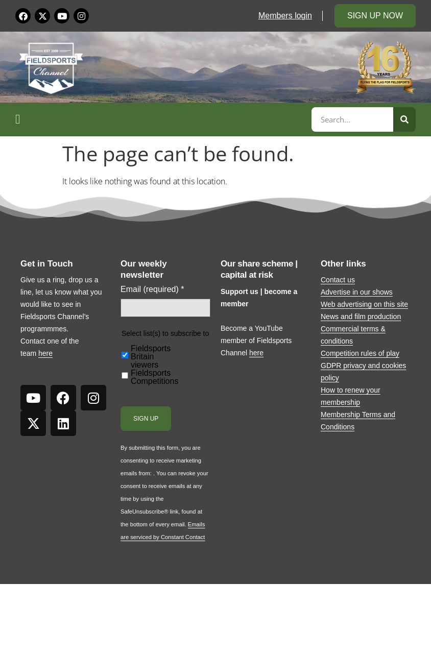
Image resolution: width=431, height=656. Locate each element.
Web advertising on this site (364, 304)
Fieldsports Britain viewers (151, 357)
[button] (161, 119)
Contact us (338, 280)
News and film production (361, 316)
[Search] (404, 119)
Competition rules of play (360, 353)
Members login (285, 15)
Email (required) (152, 289)
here (45, 353)
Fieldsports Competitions (154, 377)
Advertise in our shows (357, 292)
